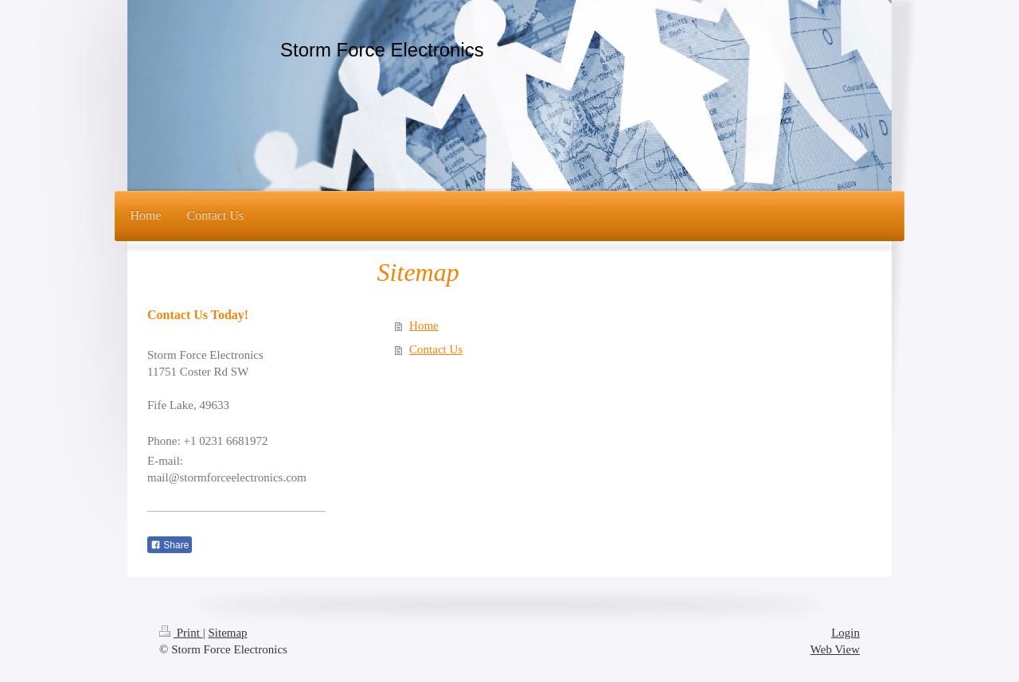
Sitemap (227, 632)
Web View (835, 649)
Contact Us (436, 349)
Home (424, 325)
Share (169, 545)
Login (845, 632)
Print (181, 632)
